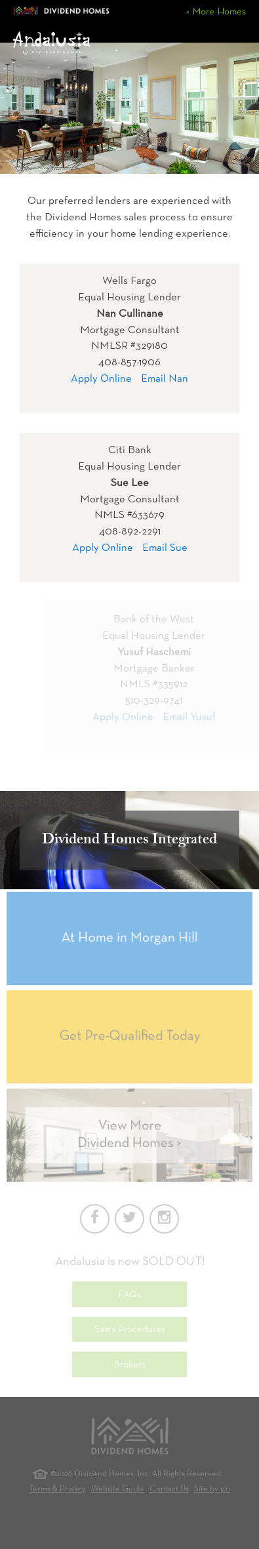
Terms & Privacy (58, 1489)
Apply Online (101, 379)
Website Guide (117, 1489)
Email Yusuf (193, 717)
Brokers (129, 1364)
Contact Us (169, 1489)
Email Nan (164, 379)
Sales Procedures (129, 1329)
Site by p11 (212, 1489)
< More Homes (216, 11)
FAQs (129, 1294)
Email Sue (165, 548)
